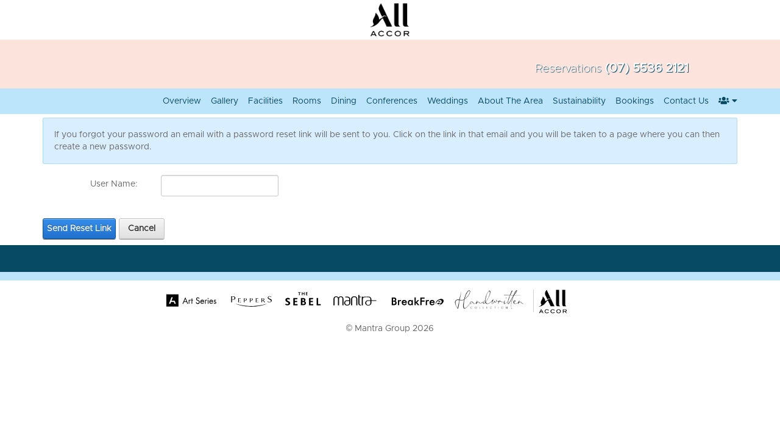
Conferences (391, 101)
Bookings (634, 101)
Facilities (265, 101)
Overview (182, 101)
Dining (343, 101)
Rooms (306, 101)
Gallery (224, 101)
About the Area (510, 101)
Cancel (141, 228)
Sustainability (579, 101)
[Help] (145, 183)
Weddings (447, 101)
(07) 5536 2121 (646, 68)
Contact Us (686, 101)
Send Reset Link (79, 228)
